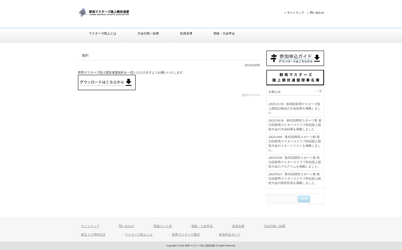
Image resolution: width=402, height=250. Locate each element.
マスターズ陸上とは (139, 234)
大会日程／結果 (274, 226)
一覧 (319, 91)
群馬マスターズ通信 (186, 234)
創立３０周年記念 (93, 234)
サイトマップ (295, 12)
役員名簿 (238, 226)
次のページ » (251, 95)
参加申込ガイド (229, 234)
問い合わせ (317, 12)
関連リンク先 (163, 226)
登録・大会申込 (202, 226)
